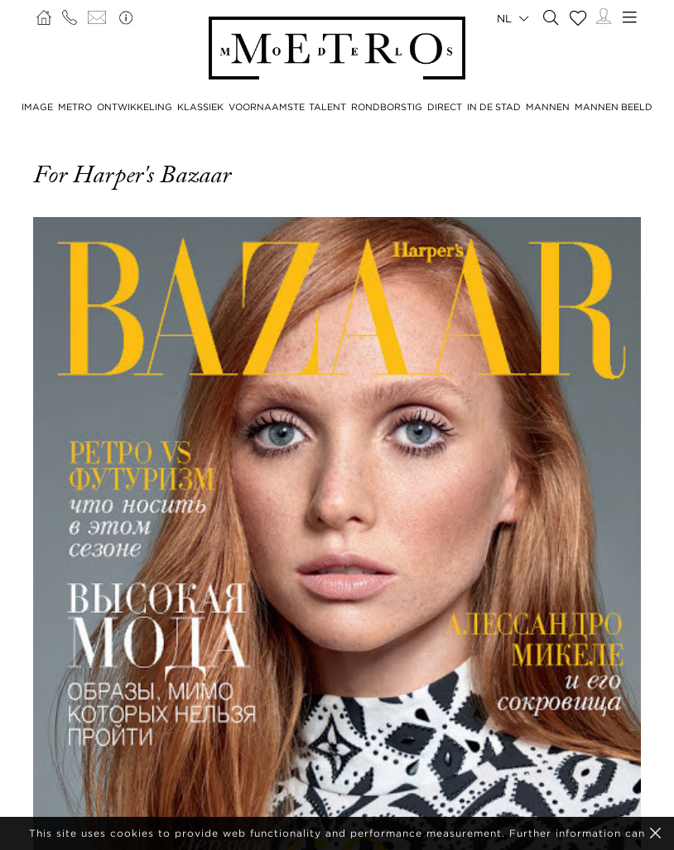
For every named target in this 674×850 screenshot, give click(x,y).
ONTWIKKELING (134, 107)
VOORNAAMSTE (267, 107)
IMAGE (37, 107)
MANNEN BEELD (613, 107)
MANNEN (548, 107)
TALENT (327, 107)
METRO (75, 107)
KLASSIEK (200, 107)
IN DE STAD (494, 107)
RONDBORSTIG (386, 107)
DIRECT (444, 107)
